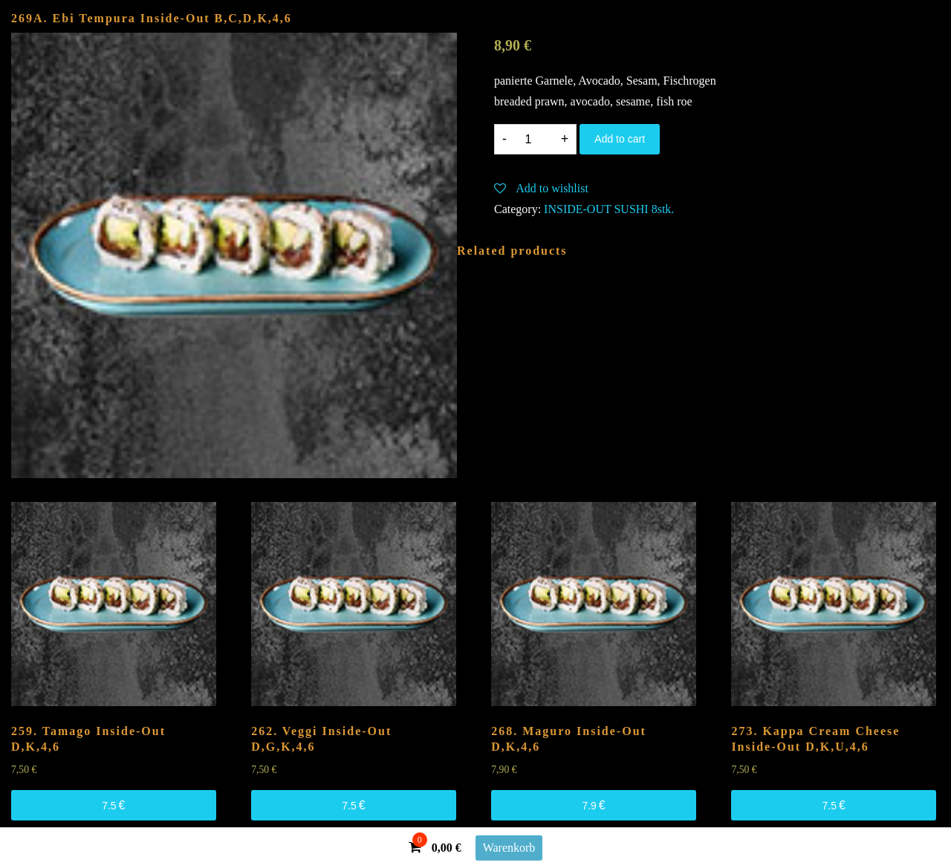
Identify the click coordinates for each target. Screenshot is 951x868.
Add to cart (619, 139)
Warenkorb (509, 847)
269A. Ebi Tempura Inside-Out (151, 18)
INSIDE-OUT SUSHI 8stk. (609, 209)
